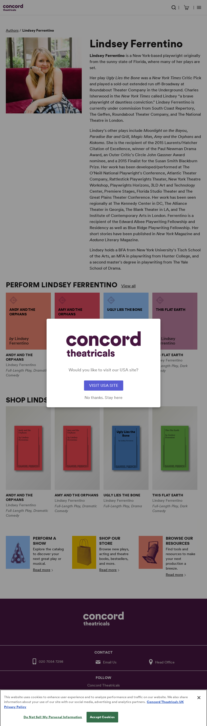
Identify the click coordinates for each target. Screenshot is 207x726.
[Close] (198, 701)
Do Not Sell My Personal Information (53, 721)
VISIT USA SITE (103, 385)
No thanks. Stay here (103, 398)
